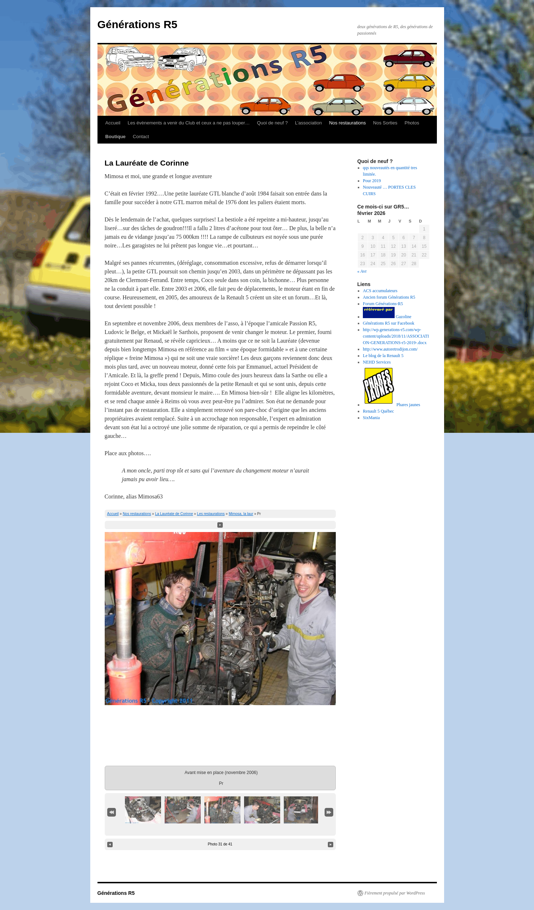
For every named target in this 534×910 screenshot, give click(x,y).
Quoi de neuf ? (272, 123)
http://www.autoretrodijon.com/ (390, 349)
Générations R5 (137, 24)
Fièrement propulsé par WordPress (395, 893)
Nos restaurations (347, 123)
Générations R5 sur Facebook (388, 323)
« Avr (362, 271)
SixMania (371, 417)
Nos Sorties (385, 123)
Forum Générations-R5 (383, 303)
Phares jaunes (391, 404)
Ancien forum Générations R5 (389, 297)
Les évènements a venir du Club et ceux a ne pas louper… (188, 123)
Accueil (113, 123)
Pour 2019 (372, 180)
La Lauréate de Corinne (174, 514)
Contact (141, 136)
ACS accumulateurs (380, 290)
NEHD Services (377, 362)
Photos (411, 123)
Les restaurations (211, 514)
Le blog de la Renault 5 (383, 355)
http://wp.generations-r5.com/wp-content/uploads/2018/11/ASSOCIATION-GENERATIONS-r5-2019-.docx (396, 336)
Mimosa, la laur (241, 514)
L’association (308, 123)
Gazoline (387, 316)
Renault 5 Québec (378, 411)
